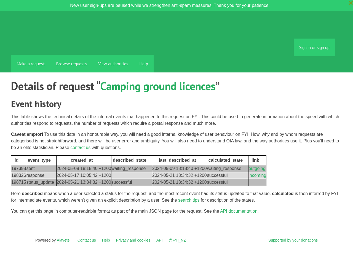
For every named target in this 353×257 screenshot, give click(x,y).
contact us (80, 147)
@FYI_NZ (177, 240)
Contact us (86, 240)
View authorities (113, 63)
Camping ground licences (157, 86)
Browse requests (71, 63)
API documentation (238, 211)
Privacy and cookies (133, 240)
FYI (42, 42)
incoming (257, 175)
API (159, 240)
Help (143, 63)
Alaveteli (64, 240)
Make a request (31, 63)
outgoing (256, 168)
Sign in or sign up (314, 47)
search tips (188, 200)
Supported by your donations (293, 240)
